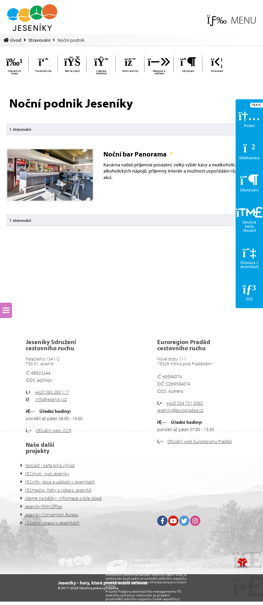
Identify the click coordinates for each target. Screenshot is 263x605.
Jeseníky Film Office (43, 506)
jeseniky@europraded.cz (180, 410)
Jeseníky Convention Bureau (51, 515)
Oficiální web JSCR (53, 430)
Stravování (39, 40)
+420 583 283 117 (52, 392)
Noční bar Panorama (139, 154)
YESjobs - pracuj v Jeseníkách (52, 523)
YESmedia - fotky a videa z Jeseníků (58, 490)
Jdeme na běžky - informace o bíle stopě (63, 498)
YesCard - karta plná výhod (50, 465)
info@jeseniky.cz (51, 399)
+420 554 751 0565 (184, 403)
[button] (231, 20)
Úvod (32, 17)
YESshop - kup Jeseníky (47, 473)
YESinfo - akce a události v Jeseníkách (60, 482)
